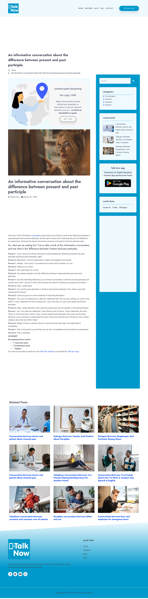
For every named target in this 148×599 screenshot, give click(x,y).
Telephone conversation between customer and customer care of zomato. (28, 519)
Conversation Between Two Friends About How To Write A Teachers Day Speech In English (116, 478)
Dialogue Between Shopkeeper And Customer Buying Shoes (116, 438)
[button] (129, 8)
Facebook (107, 207)
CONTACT (109, 8)
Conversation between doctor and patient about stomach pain (26, 438)
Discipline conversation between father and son (73, 519)
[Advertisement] (74, 35)
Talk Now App (73, 352)
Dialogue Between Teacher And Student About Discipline (73, 438)
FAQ (102, 8)
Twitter (114, 207)
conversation (36, 236)
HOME (80, 8)
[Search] (133, 81)
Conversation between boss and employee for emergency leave (114, 519)
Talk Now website (47, 352)
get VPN (68, 120)
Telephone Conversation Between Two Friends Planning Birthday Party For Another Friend (73, 478)
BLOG (96, 8)
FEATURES (88, 8)
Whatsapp (123, 207)
